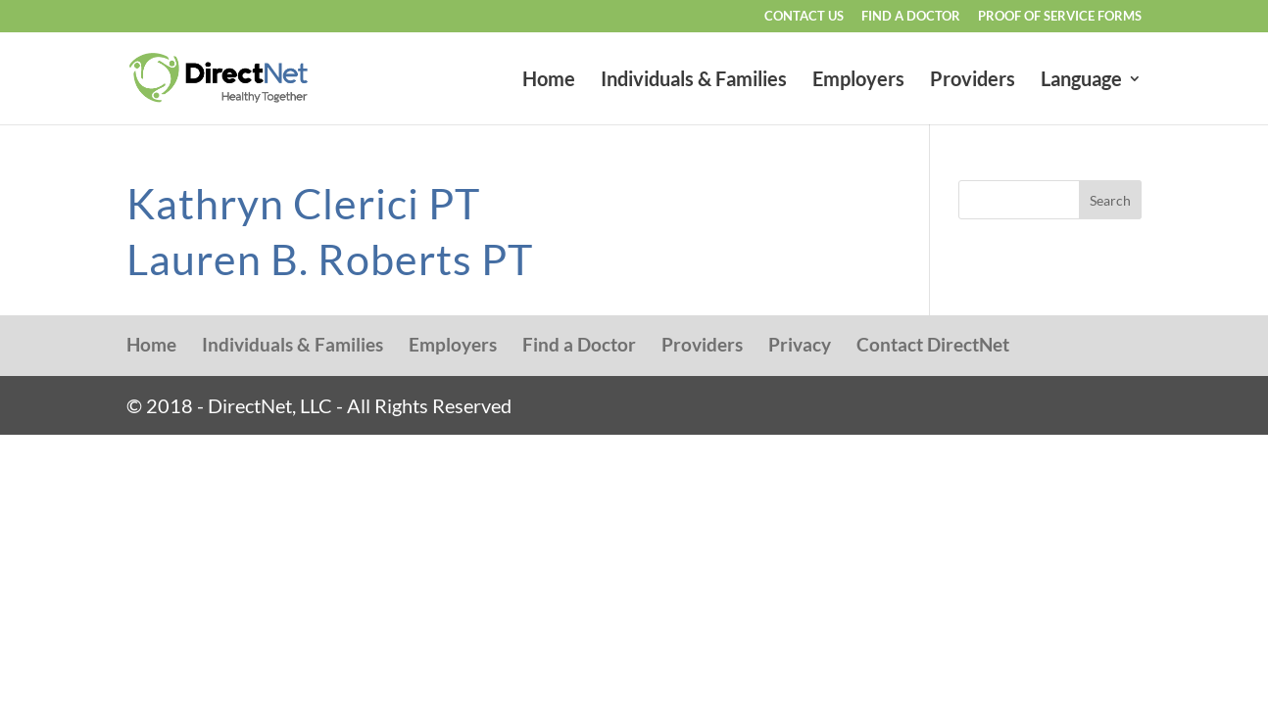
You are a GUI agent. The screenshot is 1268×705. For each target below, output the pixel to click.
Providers (972, 80)
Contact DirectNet (932, 344)
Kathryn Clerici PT (303, 203)
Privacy (799, 344)
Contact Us (804, 17)
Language (1081, 80)
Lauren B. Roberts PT (329, 259)
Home (548, 80)
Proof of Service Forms (1060, 17)
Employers (858, 80)
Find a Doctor (910, 17)
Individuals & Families (694, 80)
